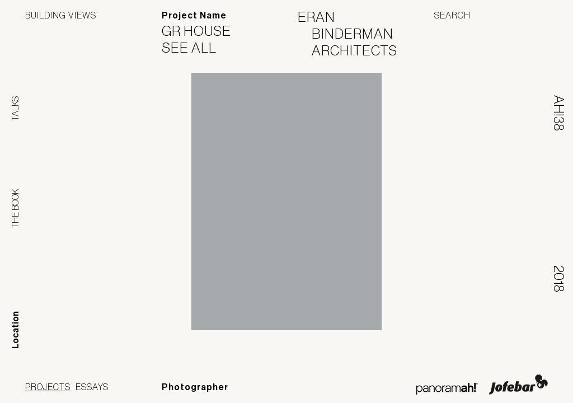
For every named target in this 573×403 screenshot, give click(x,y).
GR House (203, 31)
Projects (48, 387)
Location (15, 330)
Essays (92, 387)
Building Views (60, 15)
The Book (15, 208)
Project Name (194, 15)
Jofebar (518, 384)
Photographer (195, 387)
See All (196, 47)
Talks (15, 108)
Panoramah (447, 389)
